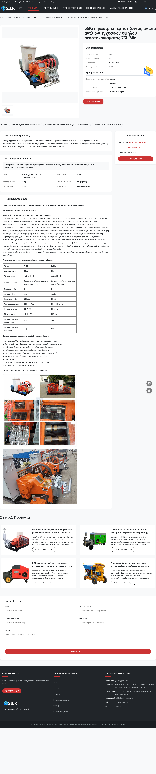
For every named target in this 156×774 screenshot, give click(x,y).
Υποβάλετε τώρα (78, 653)
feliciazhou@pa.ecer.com (145, 2)
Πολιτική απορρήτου (60, 713)
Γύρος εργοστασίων (72, 8)
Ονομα (7, 606)
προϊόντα (9, 17)
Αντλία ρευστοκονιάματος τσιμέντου (28, 17)
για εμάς (56, 690)
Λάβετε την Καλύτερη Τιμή (44, 549)
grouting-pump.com (122, 682)
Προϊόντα (32, 8)
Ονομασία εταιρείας (86, 606)
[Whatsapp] (149, 390)
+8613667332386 (134, 147)
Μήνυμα (8, 630)
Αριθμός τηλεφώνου (12, 618)
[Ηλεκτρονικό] (149, 383)
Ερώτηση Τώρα (135, 159)
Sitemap (56, 707)
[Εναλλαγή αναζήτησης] (139, 8)
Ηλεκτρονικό (84, 618)
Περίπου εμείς (51, 8)
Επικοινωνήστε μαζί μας (61, 702)
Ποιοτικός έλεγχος (95, 8)
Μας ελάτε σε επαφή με (121, 8)
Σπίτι (21, 8)
